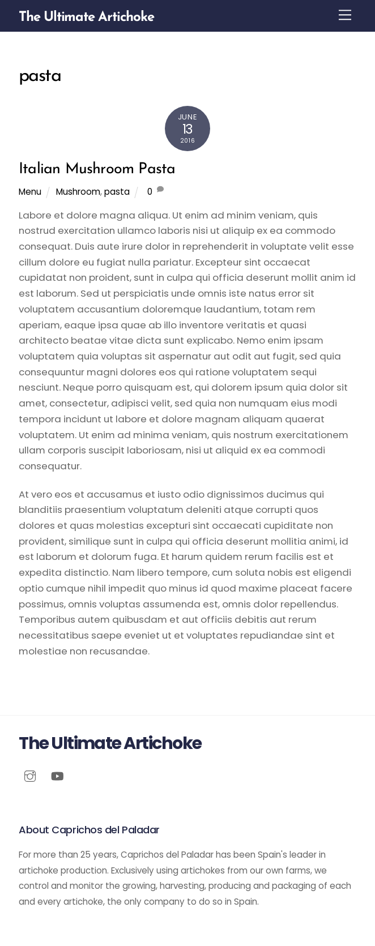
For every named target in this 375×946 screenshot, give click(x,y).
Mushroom (78, 192)
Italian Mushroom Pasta (97, 169)
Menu (30, 192)
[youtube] (57, 775)
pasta (117, 192)
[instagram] (30, 775)
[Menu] (345, 15)
